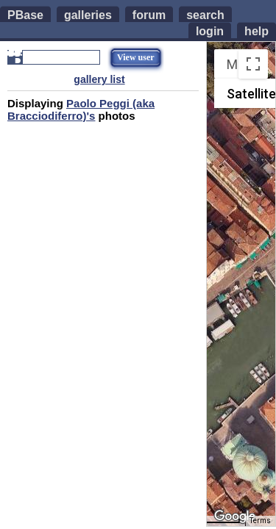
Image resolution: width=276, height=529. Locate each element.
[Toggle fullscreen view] (253, 64)
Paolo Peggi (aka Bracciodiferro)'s (81, 109)
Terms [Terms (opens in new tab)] (260, 521)
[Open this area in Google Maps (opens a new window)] (234, 516)
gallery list (99, 79)
